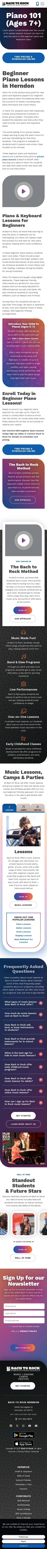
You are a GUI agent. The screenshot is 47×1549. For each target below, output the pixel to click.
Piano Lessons (23, 924)
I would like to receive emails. (24, 1326)
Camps (23, 1377)
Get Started (23, 1115)
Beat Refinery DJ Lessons (23, 940)
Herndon (23, 1467)
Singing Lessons (23, 935)
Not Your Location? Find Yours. (23, 1414)
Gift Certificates (23, 1513)
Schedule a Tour (23, 1484)
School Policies (23, 1480)
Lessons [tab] (9, 808)
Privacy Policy (23, 1451)
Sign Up (22, 610)
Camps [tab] (24, 808)
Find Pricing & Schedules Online (23, 57)
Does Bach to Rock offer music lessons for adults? (24, 1079)
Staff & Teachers (23, 1471)
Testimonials (23, 1505)
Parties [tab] (37, 808)
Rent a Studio (23, 1518)
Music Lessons (23, 905)
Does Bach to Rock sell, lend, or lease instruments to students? (24, 1027)
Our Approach (23, 500)
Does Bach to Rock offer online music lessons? (24, 1091)
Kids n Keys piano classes (25, 338)
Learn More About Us (23, 1124)
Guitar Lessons (23, 928)
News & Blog (23, 1509)
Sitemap (35, 1451)
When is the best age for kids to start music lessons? (24, 1054)
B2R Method (24, 1500)
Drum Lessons (23, 931)
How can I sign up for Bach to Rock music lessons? (24, 1102)
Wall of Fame (23, 1258)
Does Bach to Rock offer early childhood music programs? (24, 1067)
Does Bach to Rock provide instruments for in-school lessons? (24, 1041)
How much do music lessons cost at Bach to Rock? (24, 1014)
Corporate (23, 1496)
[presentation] (24, 1338)
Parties (23, 1379)
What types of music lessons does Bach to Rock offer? (24, 1003)
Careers (23, 1489)
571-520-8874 (25, 1419)
